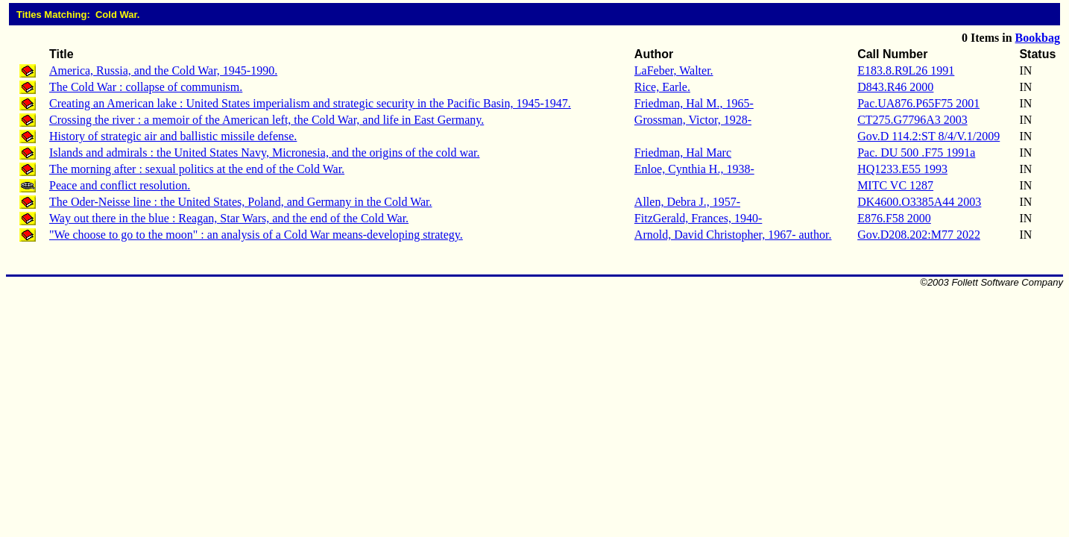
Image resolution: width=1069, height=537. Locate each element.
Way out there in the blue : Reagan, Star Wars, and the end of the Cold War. (229, 218)
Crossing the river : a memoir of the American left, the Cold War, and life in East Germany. (266, 119)
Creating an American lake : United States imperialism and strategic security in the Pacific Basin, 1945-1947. (310, 103)
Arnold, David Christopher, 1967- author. (733, 234)
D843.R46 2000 (895, 87)
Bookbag (1037, 37)
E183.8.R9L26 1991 (905, 70)
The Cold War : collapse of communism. (145, 87)
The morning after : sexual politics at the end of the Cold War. (196, 169)
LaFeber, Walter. (673, 70)
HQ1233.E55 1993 (902, 169)
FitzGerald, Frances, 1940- (698, 218)
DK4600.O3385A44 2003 (919, 201)
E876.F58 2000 (894, 218)
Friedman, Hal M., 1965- (694, 103)
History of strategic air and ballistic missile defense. (173, 136)
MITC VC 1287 (895, 185)
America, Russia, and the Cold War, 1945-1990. (163, 70)
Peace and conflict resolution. (119, 185)
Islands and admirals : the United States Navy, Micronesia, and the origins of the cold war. (264, 152)
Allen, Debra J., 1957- (687, 201)
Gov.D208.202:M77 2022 (918, 234)
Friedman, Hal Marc (682, 152)
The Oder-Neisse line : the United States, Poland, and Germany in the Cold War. (240, 201)
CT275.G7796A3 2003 (912, 119)
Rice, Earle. (662, 87)
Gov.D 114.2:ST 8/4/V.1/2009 (928, 136)
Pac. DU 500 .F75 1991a (916, 152)
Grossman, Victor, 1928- (692, 119)
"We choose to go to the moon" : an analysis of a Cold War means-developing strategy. (256, 234)
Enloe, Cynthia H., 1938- (694, 169)
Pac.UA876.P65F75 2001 (918, 103)
